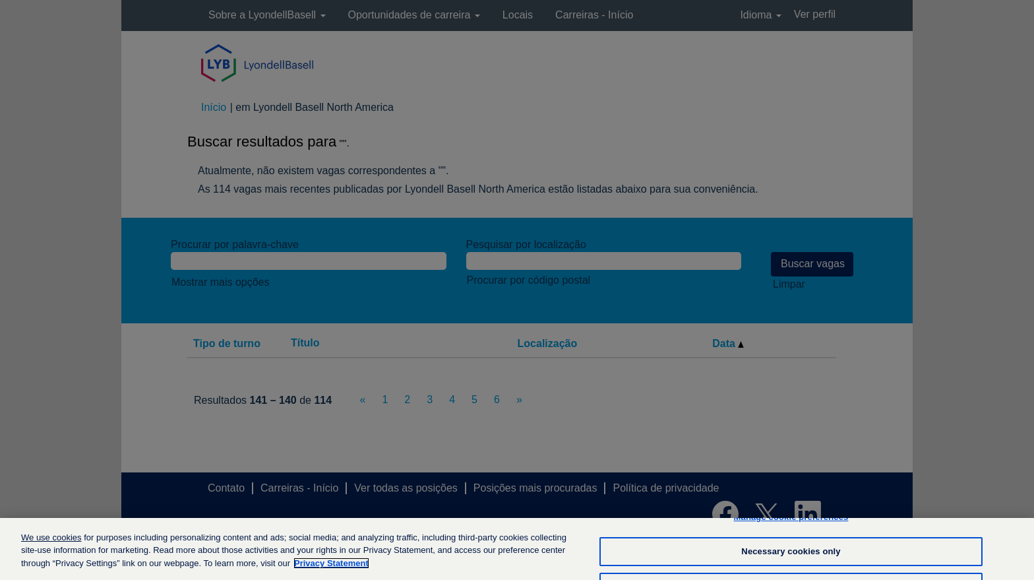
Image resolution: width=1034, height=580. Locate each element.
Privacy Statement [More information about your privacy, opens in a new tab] (331, 570)
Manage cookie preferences (791, 525)
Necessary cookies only (790, 559)
